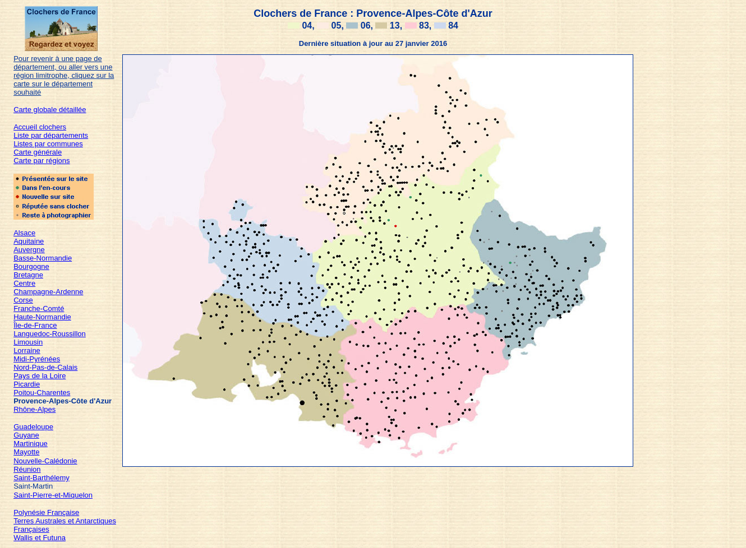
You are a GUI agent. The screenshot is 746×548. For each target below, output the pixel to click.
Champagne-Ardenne (48, 291)
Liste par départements (50, 135)
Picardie (26, 384)
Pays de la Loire (39, 375)
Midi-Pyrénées (36, 359)
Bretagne (28, 275)
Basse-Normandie (42, 258)
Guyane (26, 435)
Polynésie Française (46, 512)
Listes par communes (48, 144)
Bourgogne (31, 266)
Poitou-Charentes (41, 392)
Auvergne (29, 249)
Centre (24, 283)
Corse (23, 300)
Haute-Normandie (42, 317)
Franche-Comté (38, 308)
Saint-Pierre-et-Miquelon (53, 495)
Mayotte (26, 452)
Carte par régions (41, 160)
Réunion (26, 469)
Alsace (24, 233)
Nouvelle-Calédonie (45, 461)
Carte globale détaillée (49, 109)
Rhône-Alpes (34, 409)
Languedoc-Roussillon (49, 333)
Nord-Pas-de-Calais (45, 367)
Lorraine (26, 350)
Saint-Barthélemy (41, 477)
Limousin (28, 342)
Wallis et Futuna (39, 537)
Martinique (30, 443)
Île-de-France (35, 325)
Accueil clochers (39, 127)
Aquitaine (28, 241)
